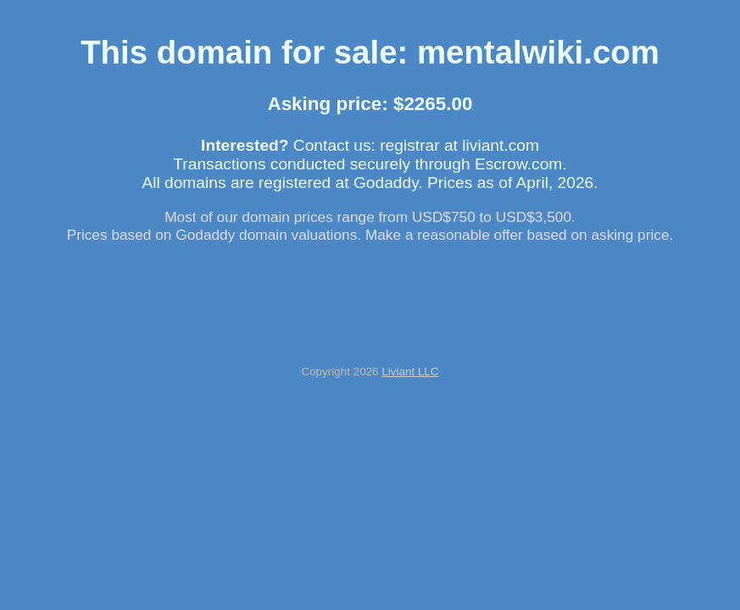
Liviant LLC (409, 371)
